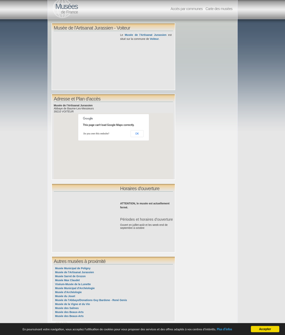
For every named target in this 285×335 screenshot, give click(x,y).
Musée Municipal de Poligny (73, 268)
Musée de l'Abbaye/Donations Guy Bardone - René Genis (91, 300)
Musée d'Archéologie (68, 292)
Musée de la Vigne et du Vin (72, 304)
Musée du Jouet (65, 296)
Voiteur (154, 38)
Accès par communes (186, 9)
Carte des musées (219, 9)
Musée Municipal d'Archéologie (75, 288)
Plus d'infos (224, 330)
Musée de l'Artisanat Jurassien (145, 34)
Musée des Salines (67, 308)
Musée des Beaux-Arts (69, 312)
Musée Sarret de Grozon (70, 276)
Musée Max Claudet (67, 280)
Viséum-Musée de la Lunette (73, 284)
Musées (66, 6)
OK (137, 133)
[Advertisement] (87, 59)
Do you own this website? (96, 133)
